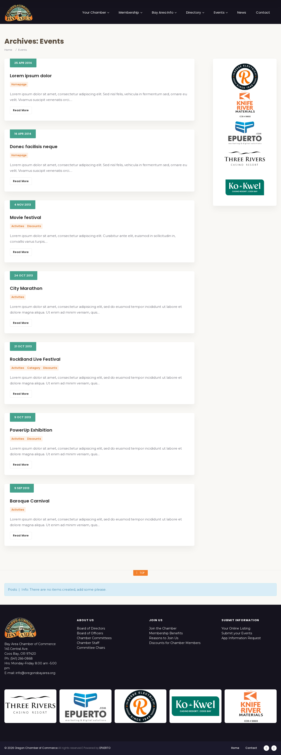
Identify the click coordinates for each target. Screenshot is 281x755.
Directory (195, 12)
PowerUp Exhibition (31, 430)
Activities (17, 226)
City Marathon (26, 288)
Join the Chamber (163, 628)
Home (8, 49)
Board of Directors (91, 628)
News (241, 12)
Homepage (19, 84)
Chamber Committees (94, 638)
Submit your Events (237, 633)
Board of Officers (90, 633)
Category (33, 368)
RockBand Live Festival (35, 359)
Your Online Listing (236, 628)
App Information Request (241, 638)
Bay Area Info (164, 12)
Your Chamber (95, 12)
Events (221, 12)
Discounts (34, 226)
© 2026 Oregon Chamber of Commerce (31, 748)
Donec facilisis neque (34, 146)
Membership (130, 12)
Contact (263, 12)
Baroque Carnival (29, 501)
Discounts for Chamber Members (174, 643)
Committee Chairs (91, 648)
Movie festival (25, 217)
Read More (21, 110)
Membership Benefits (166, 633)
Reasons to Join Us (163, 638)
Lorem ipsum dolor (31, 76)
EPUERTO (104, 748)
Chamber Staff (88, 643)
